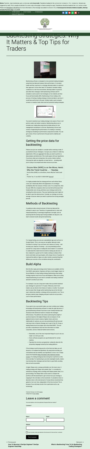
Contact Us (49, 34)
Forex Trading (36, 393)
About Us (29, 34)
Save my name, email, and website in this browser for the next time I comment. (45, 432)
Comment (29, 405)
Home (21, 34)
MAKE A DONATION (64, 34)
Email (48, 416)
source (51, 176)
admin (41, 391)
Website (28, 424)
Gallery (39, 34)
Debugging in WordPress (13, 7)
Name (28, 416)
